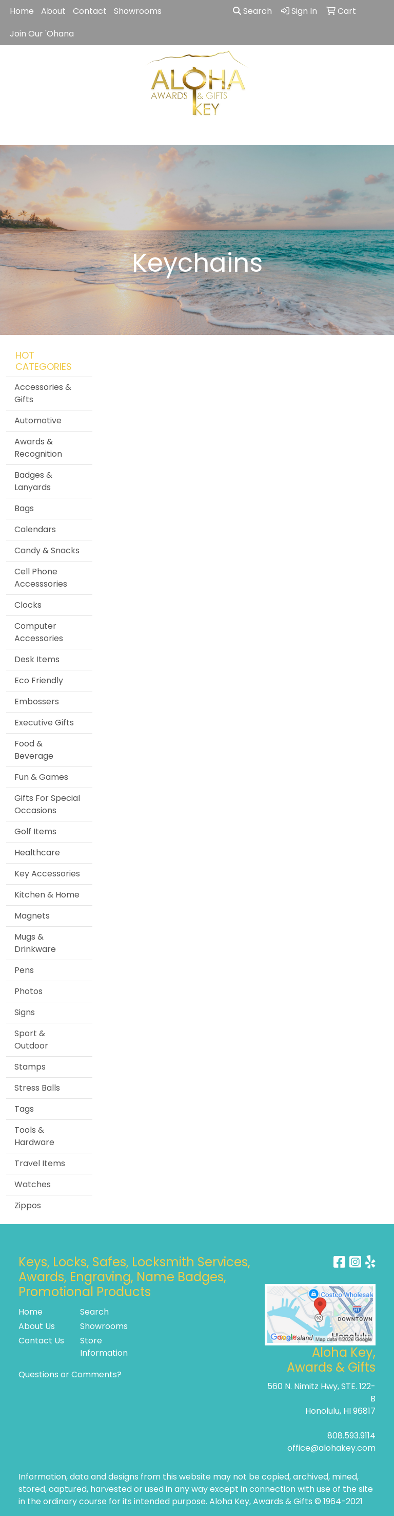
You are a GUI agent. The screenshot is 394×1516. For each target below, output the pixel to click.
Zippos (27, 1205)
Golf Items (35, 831)
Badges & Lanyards (33, 481)
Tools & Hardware (34, 1136)
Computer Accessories (38, 632)
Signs (24, 1012)
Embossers (36, 701)
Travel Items (39, 1163)
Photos (28, 991)
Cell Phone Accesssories (40, 578)
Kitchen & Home (47, 895)
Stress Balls (37, 1088)
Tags (24, 1109)
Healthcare (37, 852)
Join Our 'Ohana (42, 34)
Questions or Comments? (70, 1374)
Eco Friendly (38, 680)
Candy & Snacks (47, 550)
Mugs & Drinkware (35, 943)
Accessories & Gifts (42, 393)
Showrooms (138, 11)
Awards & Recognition (38, 448)
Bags (24, 508)
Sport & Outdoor (31, 1039)
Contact (90, 11)
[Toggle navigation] (16, 133)
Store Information (104, 1347)
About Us (36, 1326)
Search (252, 11)
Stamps (30, 1067)
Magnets (32, 916)
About (53, 11)
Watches (32, 1184)
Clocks (28, 605)
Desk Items (37, 659)
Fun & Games (41, 777)
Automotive (38, 420)
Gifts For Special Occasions (47, 804)
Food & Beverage (33, 750)
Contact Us (41, 1340)
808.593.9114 (351, 1436)
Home (22, 11)
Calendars (35, 529)
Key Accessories (47, 873)
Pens (24, 970)
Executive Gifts (44, 722)
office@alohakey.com (331, 1448)
